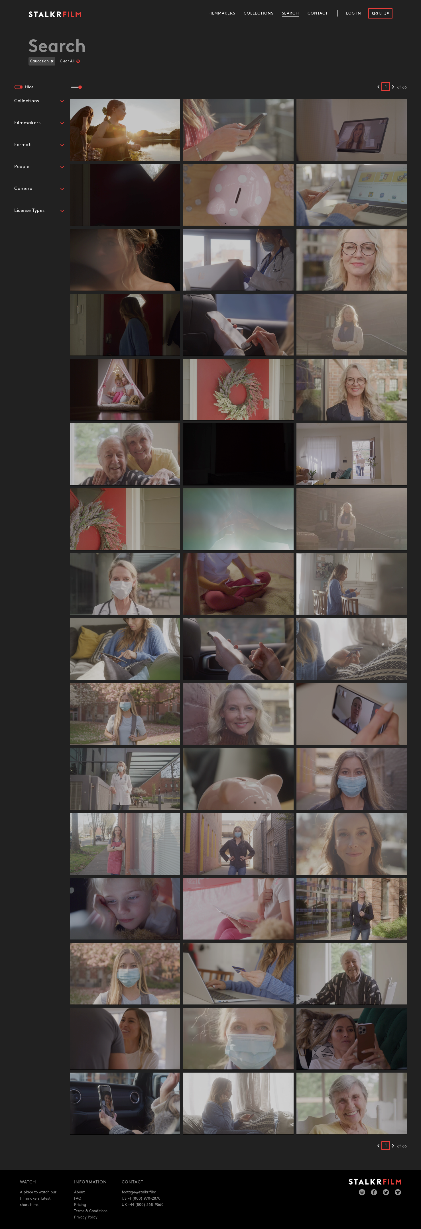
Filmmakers (221, 13)
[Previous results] (378, 87)
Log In (353, 13)
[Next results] (393, 87)
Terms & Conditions (90, 1211)
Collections (258, 13)
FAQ (77, 1198)
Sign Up (380, 14)
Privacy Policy (85, 1217)
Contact (318, 13)
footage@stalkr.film (139, 1192)
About (79, 1192)
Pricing (80, 1204)
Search (290, 13)
